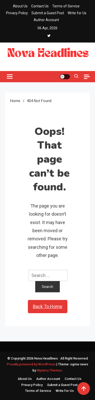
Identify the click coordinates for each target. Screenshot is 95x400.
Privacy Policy (17, 13)
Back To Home (47, 306)
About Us (20, 6)
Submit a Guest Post (47, 13)
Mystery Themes (49, 370)
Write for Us (77, 13)
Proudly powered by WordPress (31, 364)
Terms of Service (66, 6)
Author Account (46, 20)
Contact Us (40, 6)
